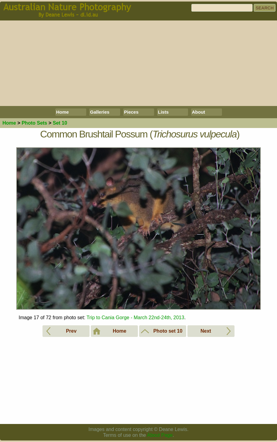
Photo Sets (34, 123)
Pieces (131, 112)
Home (62, 112)
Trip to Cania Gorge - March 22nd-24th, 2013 (135, 317)
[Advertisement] (138, 63)
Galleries (99, 112)
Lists (163, 112)
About (198, 112)
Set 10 (60, 123)
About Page (160, 435)
